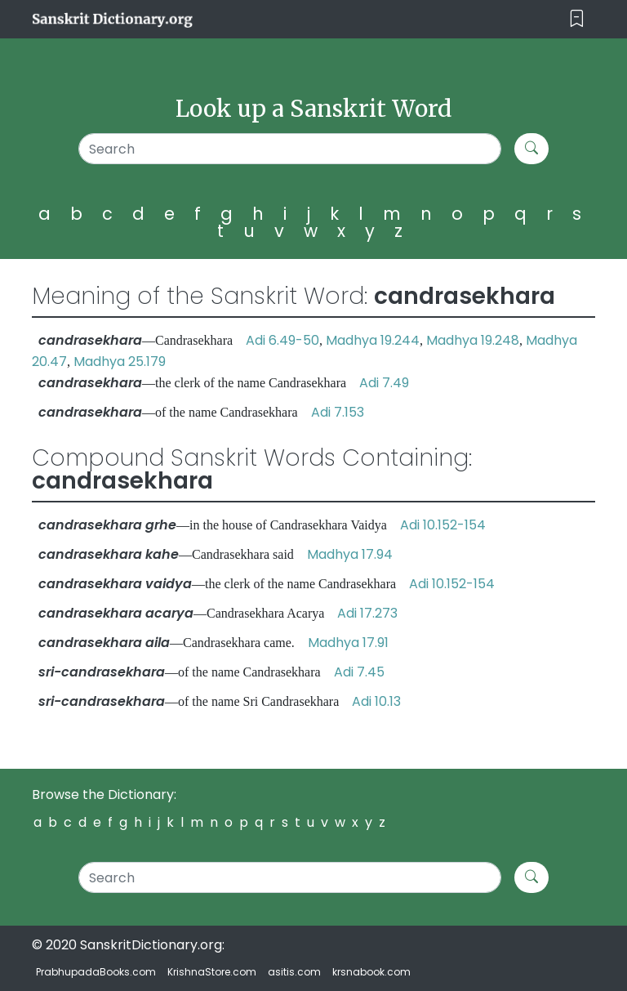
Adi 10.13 (376, 701)
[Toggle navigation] (576, 19)
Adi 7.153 (337, 412)
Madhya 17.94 (350, 554)
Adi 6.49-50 (282, 340)
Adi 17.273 (367, 613)
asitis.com (294, 972)
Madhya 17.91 (348, 642)
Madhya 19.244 (373, 340)
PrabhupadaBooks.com (96, 972)
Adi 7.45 (359, 672)
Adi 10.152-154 (443, 525)
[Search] (289, 148)
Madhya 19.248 (472, 340)
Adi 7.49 (384, 382)
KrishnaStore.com (211, 972)
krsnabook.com (371, 972)
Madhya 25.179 (119, 361)
